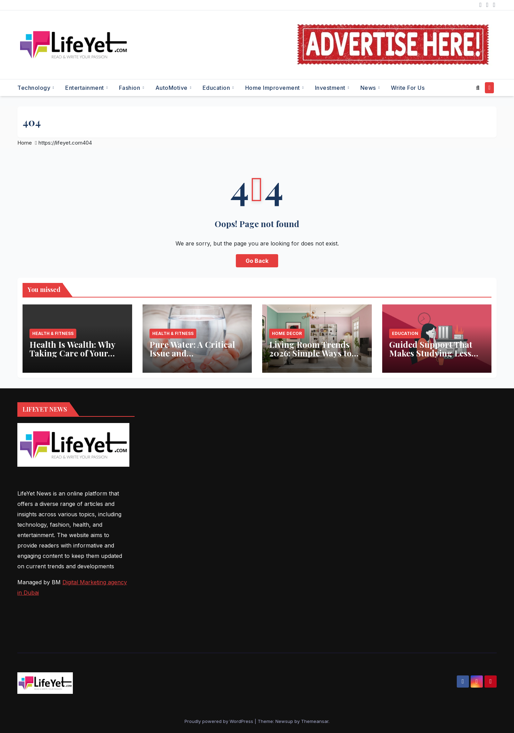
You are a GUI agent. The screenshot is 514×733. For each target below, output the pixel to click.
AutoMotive (172, 87)
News (369, 87)
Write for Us (408, 87)
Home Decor (287, 333)
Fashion (130, 87)
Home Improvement (273, 87)
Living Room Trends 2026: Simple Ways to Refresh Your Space (310, 353)
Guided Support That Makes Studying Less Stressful (430, 353)
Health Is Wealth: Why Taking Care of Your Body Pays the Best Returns (72, 357)
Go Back (257, 260)
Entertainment (85, 87)
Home (24, 142)
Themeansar (314, 721)
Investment (331, 87)
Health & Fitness (53, 333)
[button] (477, 87)
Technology (34, 87)
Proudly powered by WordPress (220, 721)
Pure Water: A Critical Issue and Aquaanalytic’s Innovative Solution (192, 357)
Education (217, 87)
